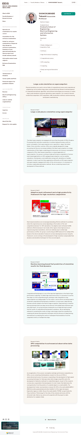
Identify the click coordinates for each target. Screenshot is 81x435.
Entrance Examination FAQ (9, 64)
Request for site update (10, 124)
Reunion (5, 92)
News (4, 21)
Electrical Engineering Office (9, 95)
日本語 (74, 2)
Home (25, 2)
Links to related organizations (7, 100)
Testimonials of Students (7, 74)
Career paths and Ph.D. (9, 78)
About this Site (7, 121)
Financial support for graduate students (9, 82)
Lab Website (68, 13)
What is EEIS (6, 13)
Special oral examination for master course (10, 31)
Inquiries (5, 110)
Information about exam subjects (10, 59)
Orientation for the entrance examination (9, 37)
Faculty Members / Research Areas (8, 17)
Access (5, 113)
